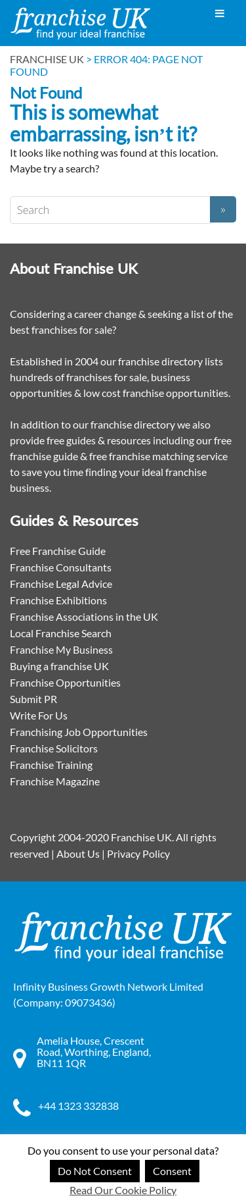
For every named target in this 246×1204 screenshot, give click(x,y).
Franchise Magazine (55, 781)
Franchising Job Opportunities (79, 731)
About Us (78, 853)
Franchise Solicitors (54, 748)
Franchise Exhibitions (58, 600)
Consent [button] (172, 1171)
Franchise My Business (61, 649)
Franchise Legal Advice (61, 583)
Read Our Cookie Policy (123, 1190)
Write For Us (39, 715)
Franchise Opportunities (65, 682)
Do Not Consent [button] (95, 1171)
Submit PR (33, 699)
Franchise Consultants (61, 567)
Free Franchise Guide (58, 550)
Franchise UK (47, 59)
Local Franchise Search (61, 633)
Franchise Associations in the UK (84, 616)
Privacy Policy (138, 853)
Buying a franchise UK (59, 666)
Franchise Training (51, 764)
